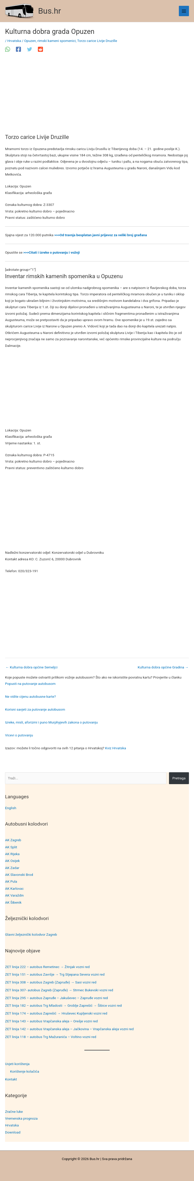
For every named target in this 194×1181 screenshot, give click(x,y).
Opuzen (30, 41)
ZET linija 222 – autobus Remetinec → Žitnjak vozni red (47, 967)
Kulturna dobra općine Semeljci (32, 667)
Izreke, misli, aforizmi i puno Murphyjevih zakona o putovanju (51, 722)
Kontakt (11, 1079)
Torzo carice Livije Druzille (97, 41)
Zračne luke (14, 1112)
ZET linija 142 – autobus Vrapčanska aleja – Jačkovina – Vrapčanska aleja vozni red (69, 1029)
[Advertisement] (97, 96)
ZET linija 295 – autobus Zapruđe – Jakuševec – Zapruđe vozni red (56, 998)
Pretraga (179, 778)
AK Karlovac (14, 888)
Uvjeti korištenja (17, 1064)
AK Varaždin (14, 895)
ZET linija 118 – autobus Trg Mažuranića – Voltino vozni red (50, 1037)
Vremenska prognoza (21, 1118)
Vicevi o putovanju (19, 735)
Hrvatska (12, 1125)
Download (12, 1132)
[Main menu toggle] (184, 11)
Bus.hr (49, 11)
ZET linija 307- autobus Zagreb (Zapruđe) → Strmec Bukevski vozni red (59, 990)
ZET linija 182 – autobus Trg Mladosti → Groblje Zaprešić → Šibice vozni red (63, 1005)
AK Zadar (12, 868)
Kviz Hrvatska (115, 748)
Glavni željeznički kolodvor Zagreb (31, 934)
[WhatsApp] (7, 49)
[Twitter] (29, 49)
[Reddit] (40, 49)
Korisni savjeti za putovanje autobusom (35, 709)
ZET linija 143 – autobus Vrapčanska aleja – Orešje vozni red (51, 1021)
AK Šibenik (13, 902)
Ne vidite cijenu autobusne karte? (30, 696)
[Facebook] (18, 49)
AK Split (11, 847)
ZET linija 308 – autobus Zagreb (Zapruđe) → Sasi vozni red (50, 982)
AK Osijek (12, 861)
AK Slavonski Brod (19, 875)
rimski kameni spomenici (56, 41)
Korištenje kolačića (24, 1071)
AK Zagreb (13, 840)
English (10, 808)
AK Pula (11, 881)
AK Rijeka (12, 854)
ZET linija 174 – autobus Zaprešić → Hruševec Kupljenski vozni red (56, 1013)
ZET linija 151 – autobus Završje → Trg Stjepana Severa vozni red (55, 974)
